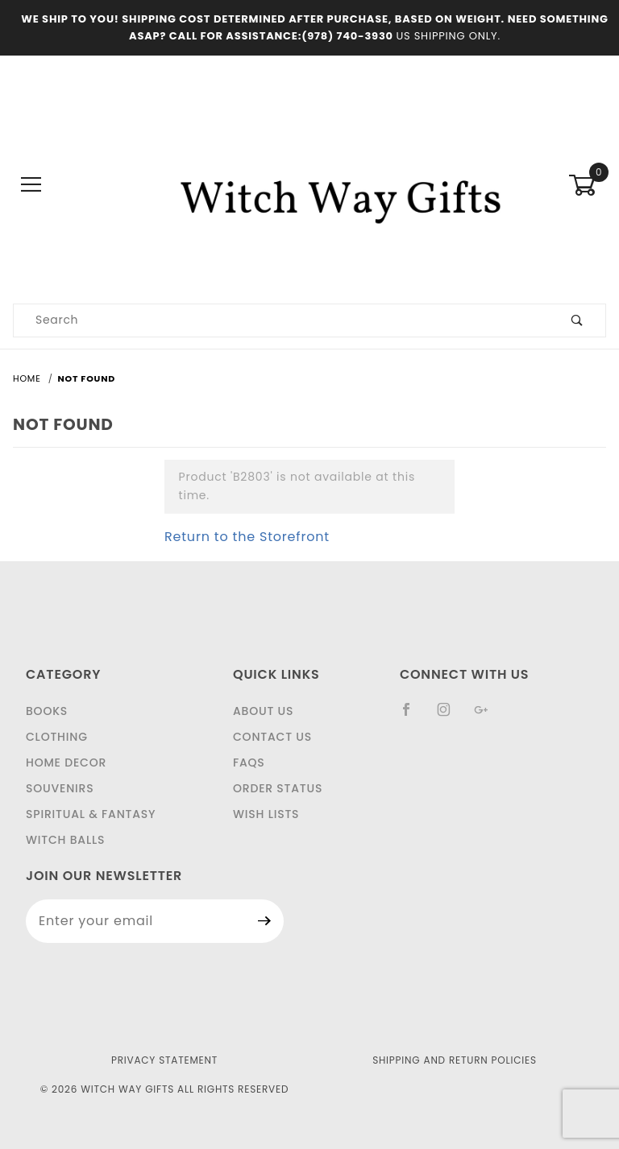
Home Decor (66, 762)
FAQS (249, 762)
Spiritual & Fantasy (91, 814)
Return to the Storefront (247, 536)
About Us (263, 711)
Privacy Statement (164, 1060)
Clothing (57, 737)
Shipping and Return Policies (454, 1060)
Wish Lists (266, 814)
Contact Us (272, 737)
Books (47, 711)
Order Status (277, 788)
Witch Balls (65, 840)
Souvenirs (59, 788)
